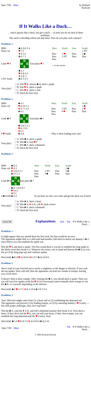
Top (68, 221)
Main (15, 5)
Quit (62, 221)
